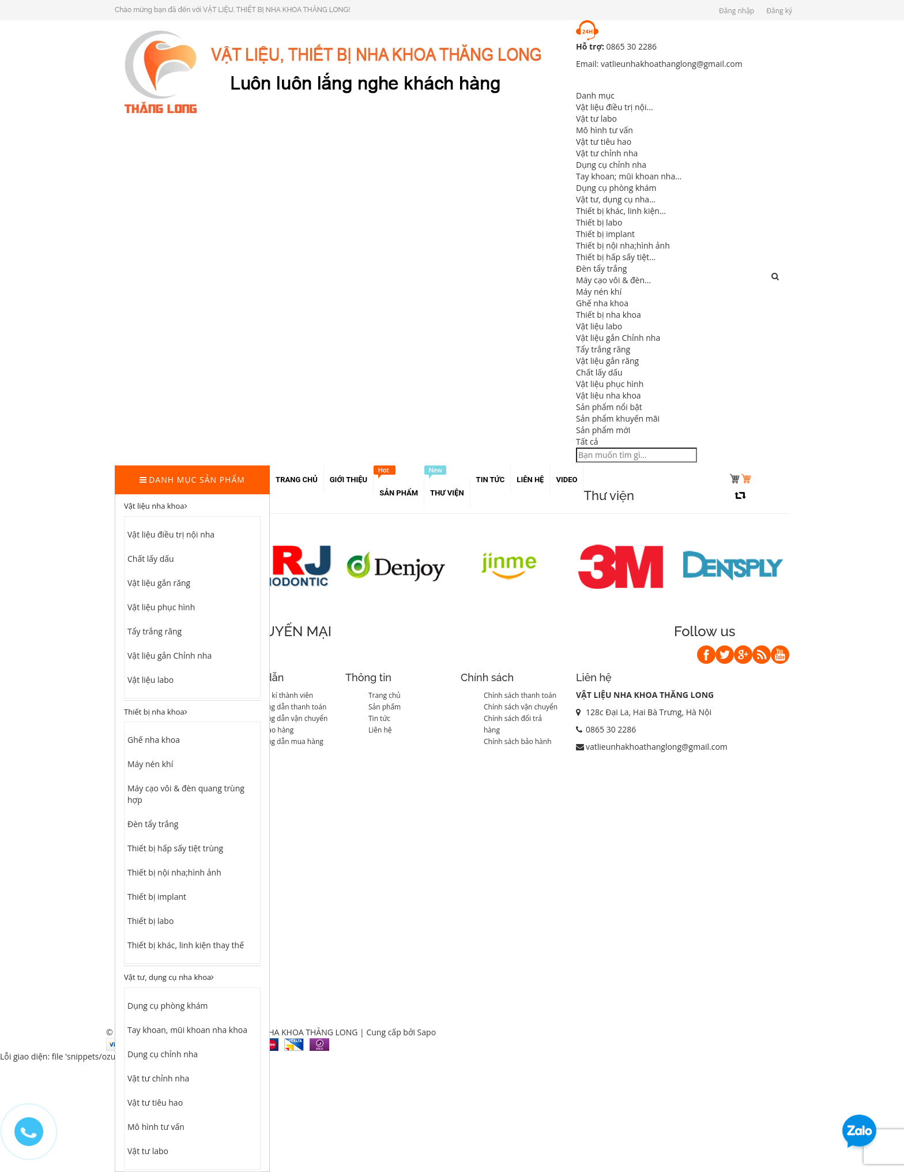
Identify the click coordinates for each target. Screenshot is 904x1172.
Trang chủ (384, 695)
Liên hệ (380, 730)
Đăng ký (779, 11)
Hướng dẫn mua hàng (288, 741)
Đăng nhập (736, 11)
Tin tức (379, 718)
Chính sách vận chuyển (521, 707)
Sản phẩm (384, 707)
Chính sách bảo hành (518, 741)
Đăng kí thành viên (283, 695)
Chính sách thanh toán (520, 695)
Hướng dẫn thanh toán (289, 707)
